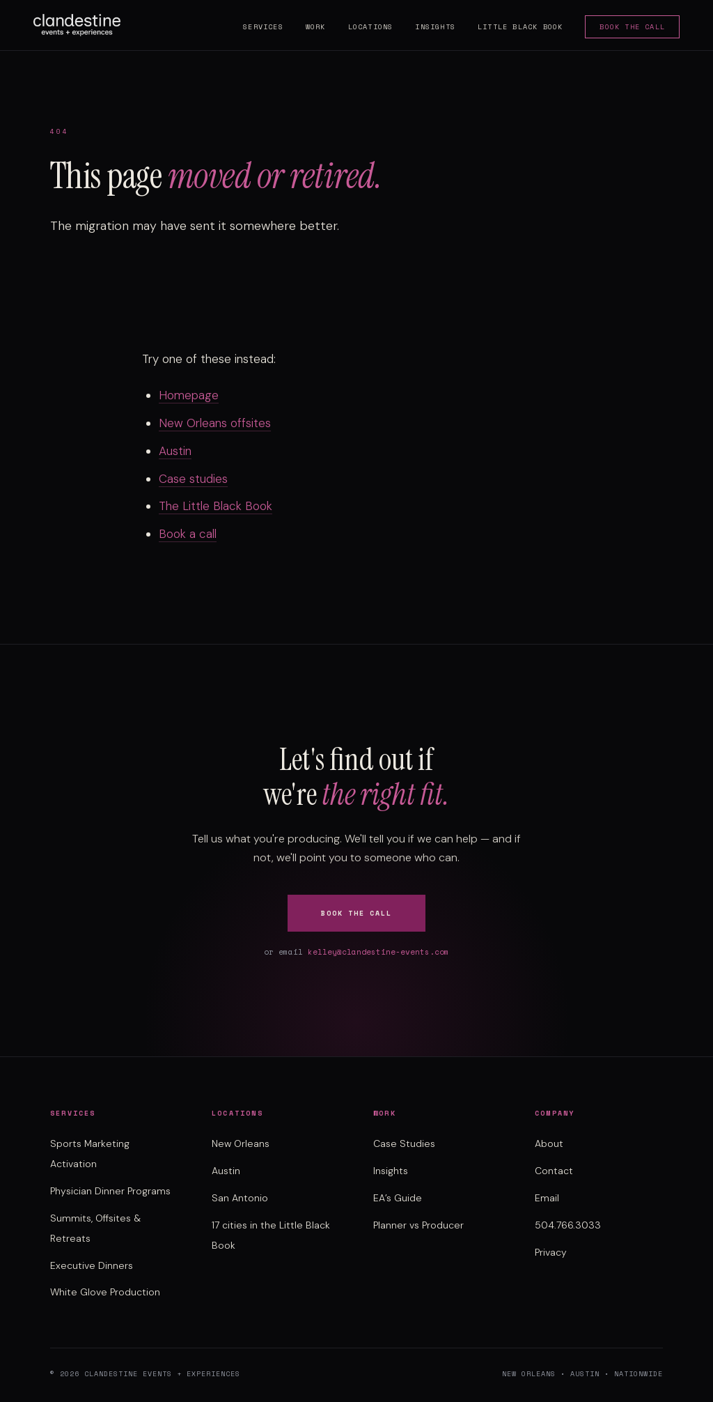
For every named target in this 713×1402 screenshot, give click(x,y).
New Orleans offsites (215, 423)
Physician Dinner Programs (110, 1191)
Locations (370, 27)
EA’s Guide (397, 1198)
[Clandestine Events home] (76, 25)
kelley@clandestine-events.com (378, 951)
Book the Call (632, 27)
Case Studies (404, 1143)
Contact (554, 1170)
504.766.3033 (568, 1225)
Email (547, 1198)
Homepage (189, 395)
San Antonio (240, 1198)
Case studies (193, 478)
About (549, 1143)
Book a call (188, 533)
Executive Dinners (91, 1265)
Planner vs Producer (418, 1225)
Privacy (551, 1252)
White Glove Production (105, 1292)
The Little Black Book (215, 506)
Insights (435, 27)
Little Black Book (520, 27)
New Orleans (240, 1143)
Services (263, 27)
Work (316, 27)
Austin (175, 451)
